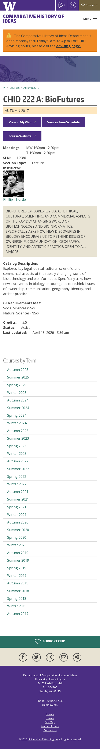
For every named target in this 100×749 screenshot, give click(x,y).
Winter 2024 (16, 423)
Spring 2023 (16, 446)
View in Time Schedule (63, 122)
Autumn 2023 (17, 430)
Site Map (50, 722)
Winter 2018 (16, 606)
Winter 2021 (16, 514)
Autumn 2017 (31, 88)
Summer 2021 (18, 499)
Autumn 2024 (17, 400)
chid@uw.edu (50, 705)
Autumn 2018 (17, 583)
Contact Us (50, 730)
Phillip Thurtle (14, 199)
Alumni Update (50, 726)
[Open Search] (73, 5)
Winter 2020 (16, 545)
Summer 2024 (18, 407)
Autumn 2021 (17, 491)
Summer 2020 (18, 530)
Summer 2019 (18, 560)
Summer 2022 (18, 469)
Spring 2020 (16, 537)
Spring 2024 (16, 415)
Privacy (50, 714)
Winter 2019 (16, 575)
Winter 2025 (16, 392)
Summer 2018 (18, 591)
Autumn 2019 (17, 552)
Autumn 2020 (17, 522)
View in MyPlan (22, 122)
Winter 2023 (16, 453)
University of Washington (43, 739)
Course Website (22, 136)
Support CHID (50, 641)
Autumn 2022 (17, 461)
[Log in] (61, 5)
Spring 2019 (16, 568)
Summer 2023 (18, 438)
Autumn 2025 (17, 369)
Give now (89, 5)
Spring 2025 (16, 385)
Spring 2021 (16, 507)
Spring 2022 (16, 476)
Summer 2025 (18, 377)
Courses (14, 88)
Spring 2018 (16, 598)
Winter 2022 (16, 484)
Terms (50, 718)
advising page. (68, 46)
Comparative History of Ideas (33, 18)
